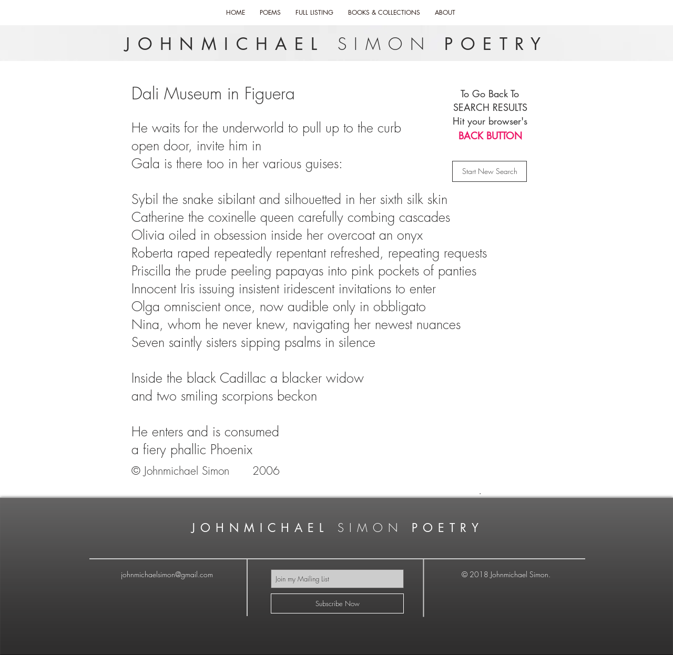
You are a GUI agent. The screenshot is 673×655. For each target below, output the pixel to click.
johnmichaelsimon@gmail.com (167, 574)
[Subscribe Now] (337, 603)
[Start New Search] (489, 171)
